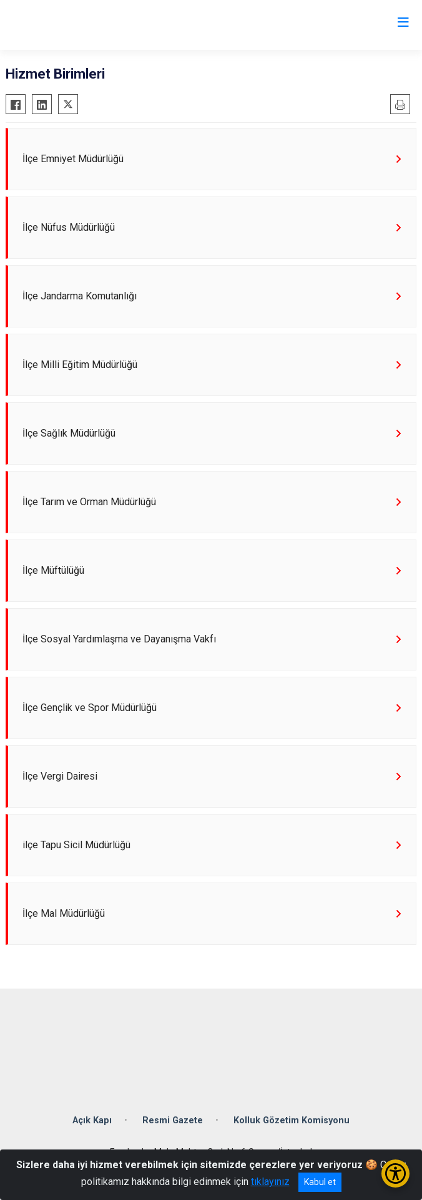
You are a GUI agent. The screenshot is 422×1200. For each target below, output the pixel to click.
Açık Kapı (92, 1120)
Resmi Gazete (172, 1120)
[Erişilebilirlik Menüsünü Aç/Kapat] (395, 1173)
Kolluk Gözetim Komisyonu (291, 1120)
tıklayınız (270, 1182)
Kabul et (320, 1182)
